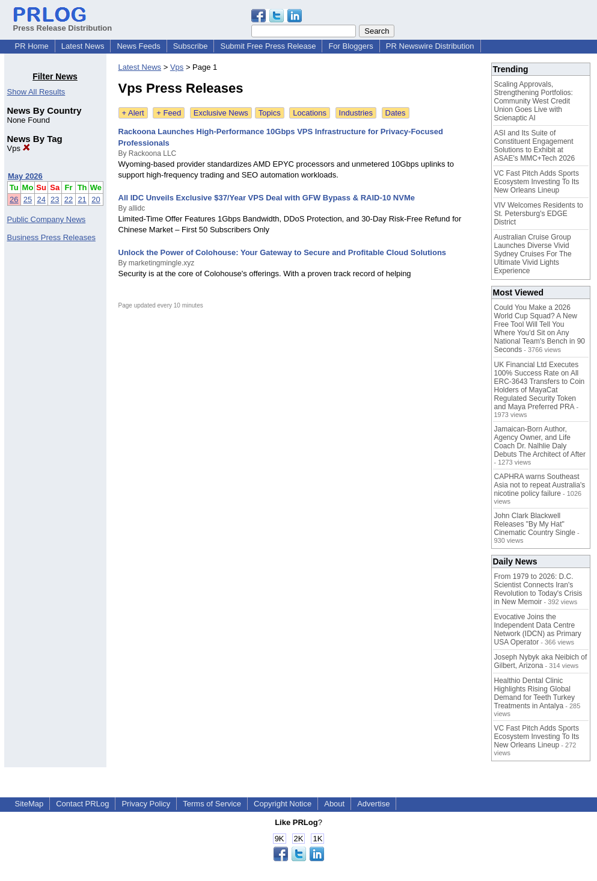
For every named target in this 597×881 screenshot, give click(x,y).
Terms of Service (212, 803)
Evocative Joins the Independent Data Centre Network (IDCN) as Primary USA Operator (537, 629)
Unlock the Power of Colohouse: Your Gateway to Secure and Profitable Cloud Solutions (282, 252)
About (334, 803)
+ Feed (168, 112)
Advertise (373, 803)
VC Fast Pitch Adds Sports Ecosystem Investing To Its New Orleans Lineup (537, 181)
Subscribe (190, 46)
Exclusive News (221, 112)
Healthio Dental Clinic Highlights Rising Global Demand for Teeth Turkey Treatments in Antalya (534, 693)
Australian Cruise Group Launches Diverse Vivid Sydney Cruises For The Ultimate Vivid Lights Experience (533, 254)
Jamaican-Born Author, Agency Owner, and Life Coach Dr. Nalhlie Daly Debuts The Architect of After (540, 442)
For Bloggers (350, 46)
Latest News (83, 46)
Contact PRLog (82, 803)
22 (68, 199)
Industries (356, 112)
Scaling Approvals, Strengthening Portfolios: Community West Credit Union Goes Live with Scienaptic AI (533, 101)
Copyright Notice (282, 803)
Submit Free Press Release (268, 46)
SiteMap (29, 803)
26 (14, 199)
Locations (309, 112)
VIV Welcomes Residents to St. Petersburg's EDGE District (539, 213)
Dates (395, 112)
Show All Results (36, 91)
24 (41, 199)
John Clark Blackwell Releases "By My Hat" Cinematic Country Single (534, 524)
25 (27, 199)
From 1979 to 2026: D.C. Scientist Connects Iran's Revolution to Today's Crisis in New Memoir (538, 589)
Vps (18, 148)
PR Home (32, 46)
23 (55, 199)
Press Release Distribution (62, 23)
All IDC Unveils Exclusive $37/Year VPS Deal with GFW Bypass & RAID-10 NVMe (266, 197)
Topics (270, 112)
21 (82, 199)
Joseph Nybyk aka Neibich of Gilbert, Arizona (540, 661)
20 (95, 199)
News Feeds (138, 46)
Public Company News (46, 219)
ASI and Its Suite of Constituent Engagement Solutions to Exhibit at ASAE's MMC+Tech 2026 (534, 145)
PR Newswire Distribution (430, 46)
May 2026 (25, 176)
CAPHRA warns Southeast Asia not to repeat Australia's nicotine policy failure (540, 485)
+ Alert (133, 112)
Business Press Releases (51, 237)
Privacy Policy (145, 803)
